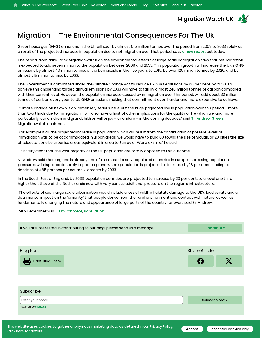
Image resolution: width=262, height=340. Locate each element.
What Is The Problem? (39, 5)
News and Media (124, 5)
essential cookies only (230, 328)
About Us (179, 5)
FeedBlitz (40, 307)
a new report (194, 51)
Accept (192, 328)
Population (94, 211)
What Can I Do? (74, 5)
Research (98, 5)
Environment (70, 211)
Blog (145, 5)
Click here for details (24, 331)
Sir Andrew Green (207, 118)
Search (196, 5)
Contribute (214, 228)
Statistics (160, 5)
